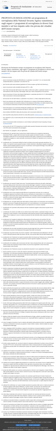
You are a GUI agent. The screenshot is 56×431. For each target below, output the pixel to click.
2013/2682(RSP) (13, 45)
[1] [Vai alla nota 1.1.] (47, 84)
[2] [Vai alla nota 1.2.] (39, 103)
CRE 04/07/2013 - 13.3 (35, 57)
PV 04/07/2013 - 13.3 (35, 55)
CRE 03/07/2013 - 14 (21, 57)
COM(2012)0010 (47, 114)
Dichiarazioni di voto (34, 58)
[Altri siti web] (50, 1)
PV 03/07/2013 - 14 (20, 55)
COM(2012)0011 (38, 114)
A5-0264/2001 (40, 104)
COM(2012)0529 (7, 123)
